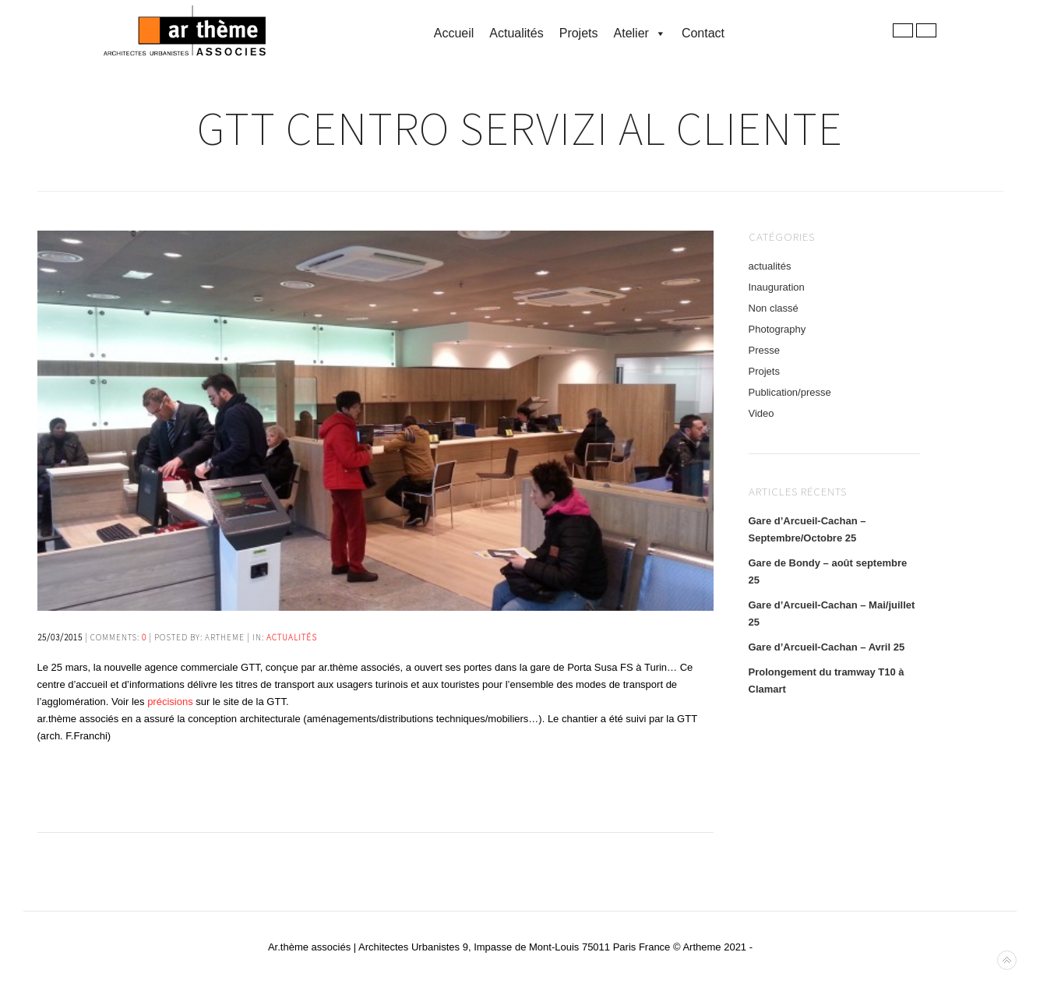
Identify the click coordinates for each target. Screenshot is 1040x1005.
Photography (777, 329)
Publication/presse (790, 392)
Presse (764, 350)
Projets (578, 33)
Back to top (1007, 960)
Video (761, 413)
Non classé (774, 308)
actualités (291, 637)
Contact (703, 33)
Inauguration (777, 287)
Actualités (516, 33)
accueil (454, 33)
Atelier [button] (640, 33)
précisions (170, 701)
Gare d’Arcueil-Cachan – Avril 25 (827, 647)
